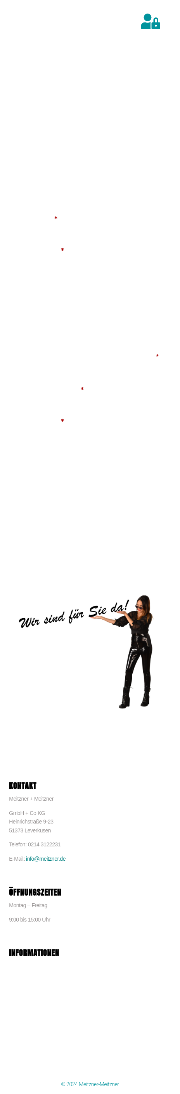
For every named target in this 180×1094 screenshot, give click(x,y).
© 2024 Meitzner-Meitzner (90, 1084)
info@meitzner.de (46, 859)
